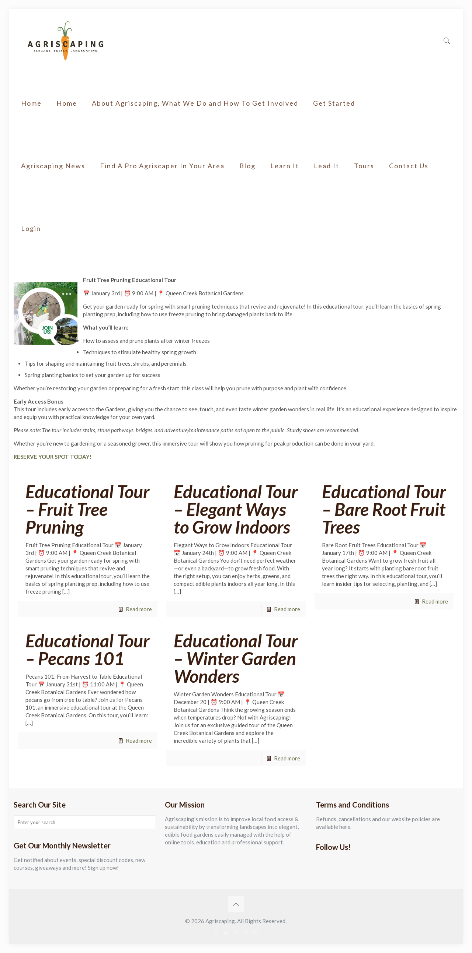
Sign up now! (103, 867)
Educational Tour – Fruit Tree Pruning (87, 509)
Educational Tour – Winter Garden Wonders (236, 658)
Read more (139, 609)
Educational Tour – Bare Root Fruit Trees (384, 509)
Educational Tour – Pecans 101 (87, 649)
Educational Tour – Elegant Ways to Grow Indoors (236, 509)
